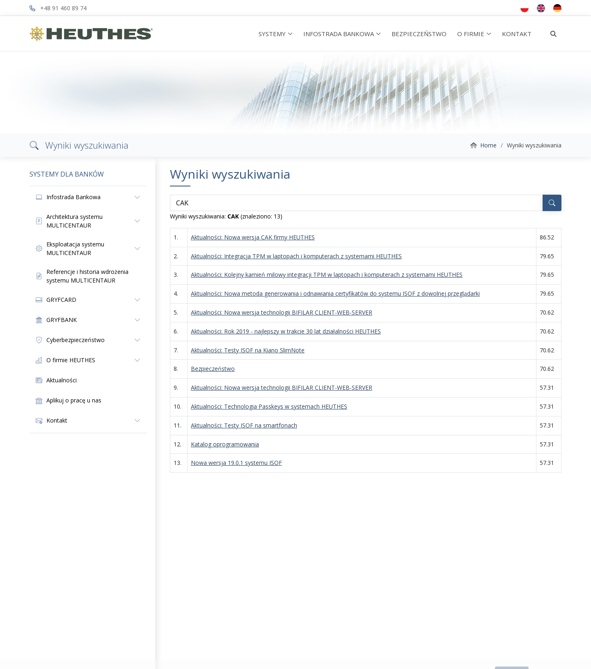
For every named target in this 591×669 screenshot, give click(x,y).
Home (488, 145)
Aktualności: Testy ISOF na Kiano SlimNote (248, 350)
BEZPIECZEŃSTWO (419, 34)
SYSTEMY (272, 34)
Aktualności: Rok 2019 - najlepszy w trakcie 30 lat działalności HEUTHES (286, 331)
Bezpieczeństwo (213, 368)
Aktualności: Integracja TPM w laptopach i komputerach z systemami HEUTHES (296, 256)
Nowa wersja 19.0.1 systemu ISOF (236, 463)
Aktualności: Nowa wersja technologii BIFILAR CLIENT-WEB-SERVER (281, 312)
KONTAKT (516, 34)
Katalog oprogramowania (225, 444)
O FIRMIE (470, 34)
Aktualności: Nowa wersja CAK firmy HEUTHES (253, 237)
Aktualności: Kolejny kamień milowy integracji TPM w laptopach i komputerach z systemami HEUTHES (327, 274)
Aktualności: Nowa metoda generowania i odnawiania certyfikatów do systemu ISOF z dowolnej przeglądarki (335, 293)
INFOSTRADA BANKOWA (338, 34)
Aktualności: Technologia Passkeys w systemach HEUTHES (269, 406)
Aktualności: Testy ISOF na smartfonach (244, 425)
